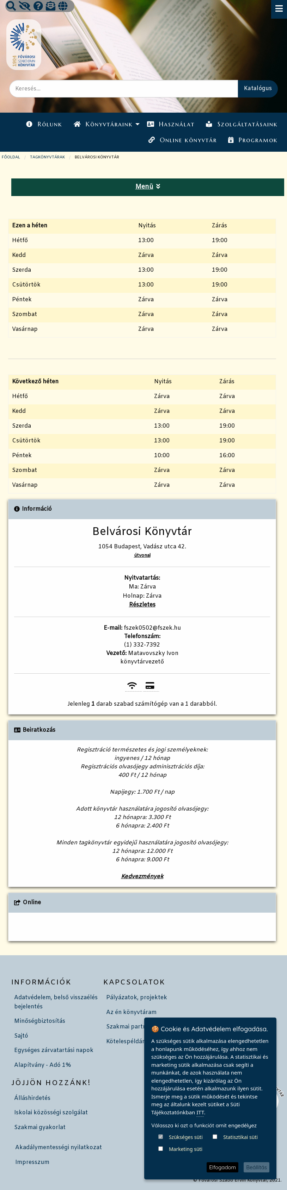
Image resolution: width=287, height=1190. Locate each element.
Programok (252, 140)
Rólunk (44, 124)
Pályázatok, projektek (136, 997)
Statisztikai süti (240, 1137)
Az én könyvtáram (131, 1012)
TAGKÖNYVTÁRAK (47, 157)
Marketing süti (185, 1149)
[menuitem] (44, 124)
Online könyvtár (182, 140)
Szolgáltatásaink (241, 124)
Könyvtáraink (103, 124)
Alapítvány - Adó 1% (42, 1065)
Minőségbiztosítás (39, 1021)
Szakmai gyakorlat (40, 1127)
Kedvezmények (142, 876)
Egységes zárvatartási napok (53, 1050)
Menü (147, 187)
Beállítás (256, 1167)
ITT (200, 1112)
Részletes (142, 605)
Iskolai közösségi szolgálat (51, 1112)
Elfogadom (222, 1167)
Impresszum (32, 1162)
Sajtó (21, 1036)
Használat (171, 124)
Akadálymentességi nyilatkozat (58, 1147)
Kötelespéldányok (131, 1041)
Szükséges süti (186, 1137)
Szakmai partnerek (132, 1027)
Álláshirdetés (32, 1098)
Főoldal (11, 157)
